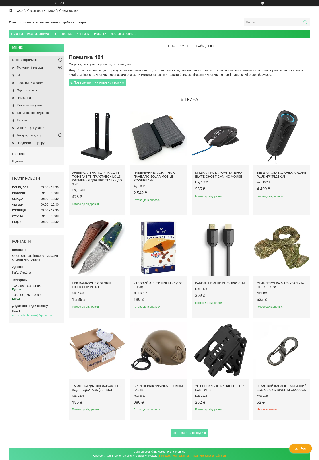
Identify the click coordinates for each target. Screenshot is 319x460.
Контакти (83, 33)
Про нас (66, 33)
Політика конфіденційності (209, 455)
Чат (301, 448)
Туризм (22, 120)
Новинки (100, 33)
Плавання (24, 97)
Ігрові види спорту (30, 82)
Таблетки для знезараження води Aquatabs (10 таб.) (97, 388)
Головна (17, 33)
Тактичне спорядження (33, 113)
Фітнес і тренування (31, 128)
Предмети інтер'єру (31, 143)
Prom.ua (180, 451)
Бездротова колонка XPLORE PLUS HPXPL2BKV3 (281, 174)
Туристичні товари (30, 67)
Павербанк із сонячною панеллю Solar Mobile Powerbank (154, 176)
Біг (18, 75)
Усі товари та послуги (188, 433)
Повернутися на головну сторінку (99, 82)
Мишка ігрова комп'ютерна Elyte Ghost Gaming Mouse (218, 174)
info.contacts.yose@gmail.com (33, 315)
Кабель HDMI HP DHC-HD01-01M (220, 283)
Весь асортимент (39, 33)
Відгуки (17, 161)
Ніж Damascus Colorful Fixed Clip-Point (93, 285)
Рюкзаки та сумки (29, 105)
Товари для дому (29, 135)
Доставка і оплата (123, 33)
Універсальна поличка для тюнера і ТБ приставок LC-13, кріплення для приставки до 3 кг (97, 178)
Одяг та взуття (27, 90)
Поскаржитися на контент (175, 455)
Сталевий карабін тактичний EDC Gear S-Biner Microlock (282, 388)
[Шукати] (305, 22)
